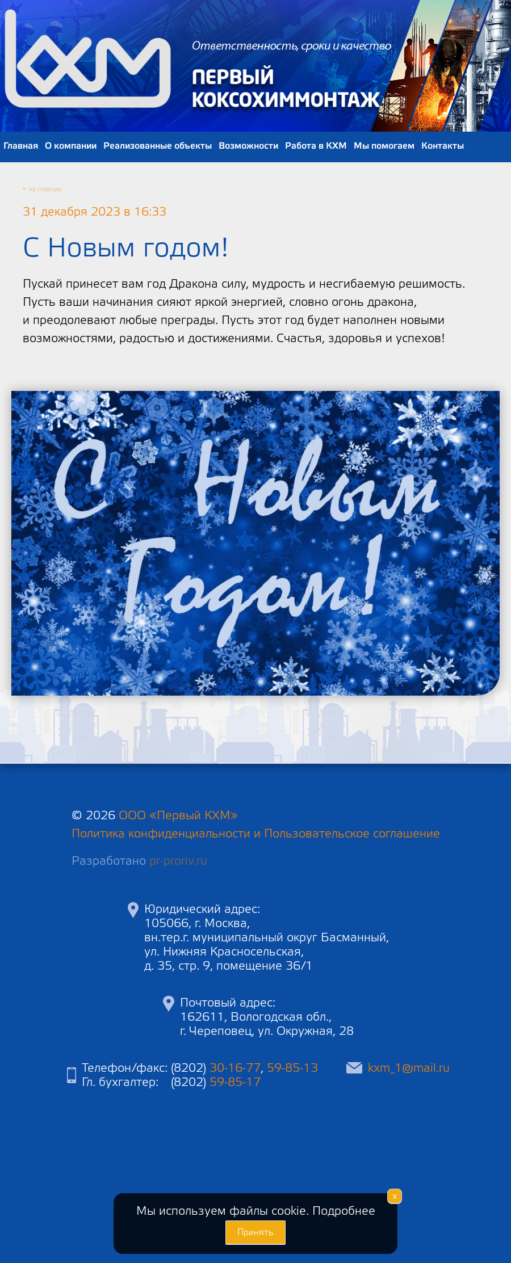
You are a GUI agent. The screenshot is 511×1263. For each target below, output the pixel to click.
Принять (255, 1232)
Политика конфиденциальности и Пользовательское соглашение (256, 834)
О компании (71, 146)
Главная (20, 146)
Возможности (248, 146)
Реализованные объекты (157, 146)
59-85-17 (235, 1082)
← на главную (42, 189)
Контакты (442, 146)
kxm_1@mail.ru (409, 1068)
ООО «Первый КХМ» (178, 816)
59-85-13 (292, 1068)
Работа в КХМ (316, 146)
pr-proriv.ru (178, 861)
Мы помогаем (384, 146)
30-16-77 (235, 1068)
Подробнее (343, 1211)
